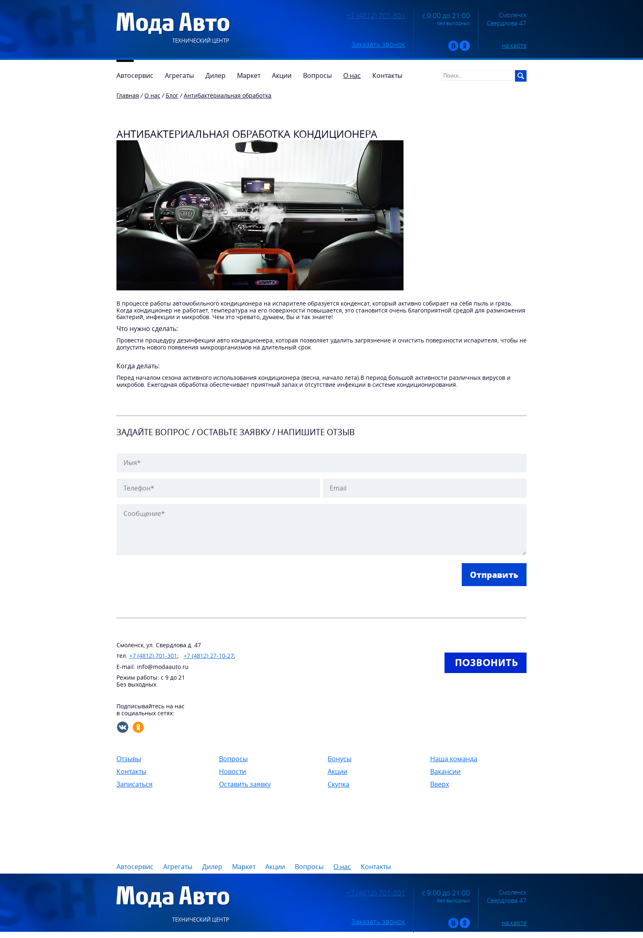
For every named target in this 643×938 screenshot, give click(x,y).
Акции (337, 771)
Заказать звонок (378, 44)
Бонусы (339, 758)
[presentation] (178, 579)
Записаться (134, 784)
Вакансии (445, 771)
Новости (232, 771)
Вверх (439, 784)
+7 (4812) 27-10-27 (209, 656)
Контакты (131, 771)
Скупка (338, 784)
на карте (514, 45)
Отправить (494, 574)
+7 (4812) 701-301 (376, 15)
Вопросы (233, 758)
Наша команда (453, 758)
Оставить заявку (245, 784)
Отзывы (128, 758)
